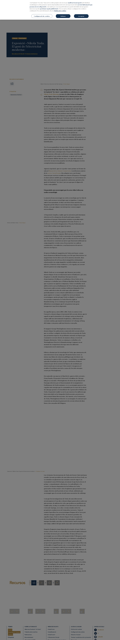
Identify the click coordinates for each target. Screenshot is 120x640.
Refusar (63, 16)
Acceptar (81, 16)
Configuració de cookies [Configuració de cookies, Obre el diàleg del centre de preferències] (42, 16)
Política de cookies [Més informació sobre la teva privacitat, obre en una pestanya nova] (60, 10)
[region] (60, 10)
